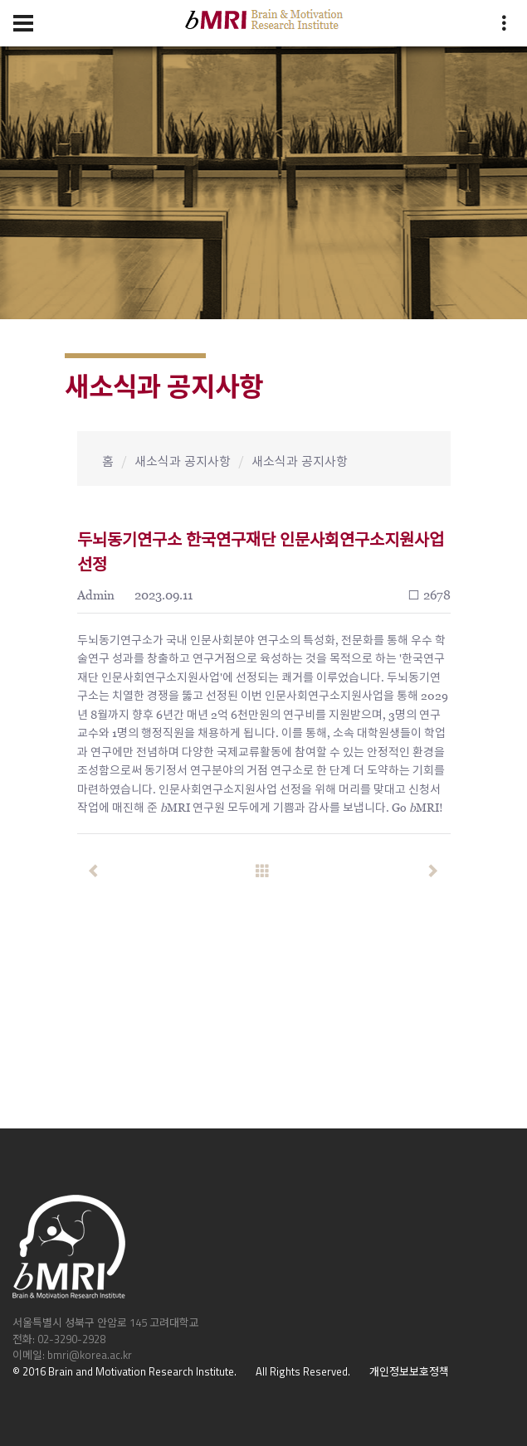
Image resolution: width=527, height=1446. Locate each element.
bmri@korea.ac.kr (89, 1355)
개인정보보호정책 (409, 1371)
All (261, 1371)
